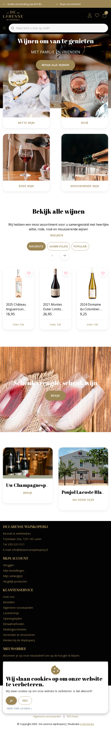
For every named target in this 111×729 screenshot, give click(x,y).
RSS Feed (72, 716)
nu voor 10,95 (83, 500)
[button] (64, 255)
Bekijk (55, 395)
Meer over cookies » (19, 708)
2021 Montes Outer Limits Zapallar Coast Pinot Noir (53, 306)
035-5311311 (16, 544)
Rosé (84, 123)
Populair (80, 246)
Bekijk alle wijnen (55, 65)
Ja (11, 700)
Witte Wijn (26, 123)
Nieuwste (36, 246)
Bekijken (55, 235)
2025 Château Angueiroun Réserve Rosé (16, 306)
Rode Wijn (26, 186)
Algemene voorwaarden (47, 716)
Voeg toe (18, 324)
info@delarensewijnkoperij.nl (30, 550)
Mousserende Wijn (85, 186)
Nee (25, 700)
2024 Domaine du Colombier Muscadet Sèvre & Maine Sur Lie (91, 306)
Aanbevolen (58, 246)
